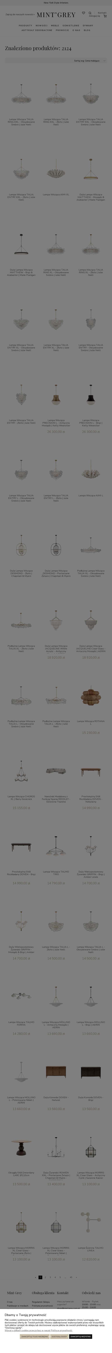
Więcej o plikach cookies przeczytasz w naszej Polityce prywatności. (38, 1330)
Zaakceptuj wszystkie (81, 1336)
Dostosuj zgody (59, 1336)
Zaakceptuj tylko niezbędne (34, 1336)
